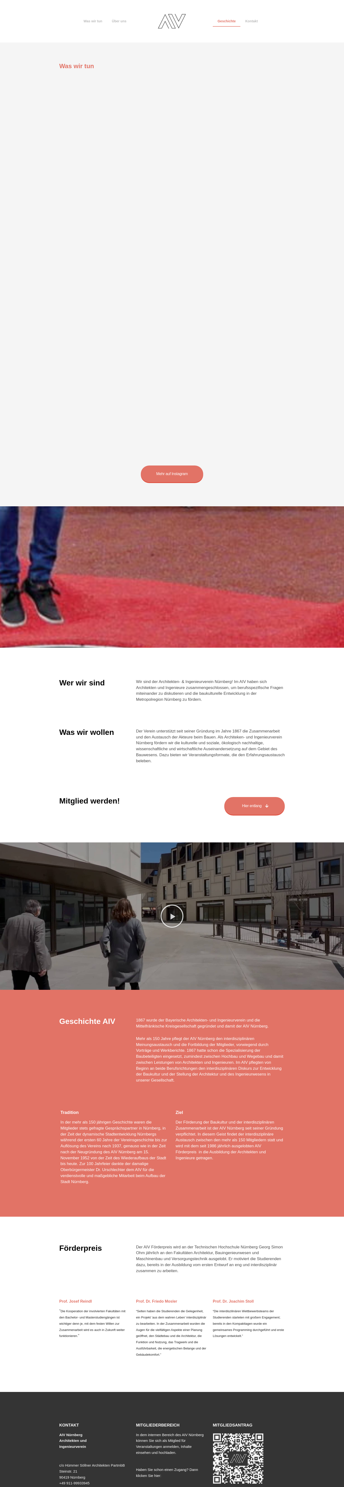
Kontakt (251, 21)
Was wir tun (92, 21)
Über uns (119, 21)
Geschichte (227, 21)
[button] (172, 916)
